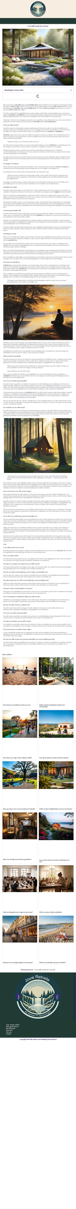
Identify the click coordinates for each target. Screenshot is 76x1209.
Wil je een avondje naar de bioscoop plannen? (17, 859)
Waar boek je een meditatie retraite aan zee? (17, 705)
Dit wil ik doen (10, 1056)
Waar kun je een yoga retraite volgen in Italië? (17, 758)
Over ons (9, 1059)
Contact (8, 1061)
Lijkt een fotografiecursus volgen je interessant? (18, 912)
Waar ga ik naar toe (27, 997)
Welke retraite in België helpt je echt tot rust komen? (55, 809)
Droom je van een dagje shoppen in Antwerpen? (18, 962)
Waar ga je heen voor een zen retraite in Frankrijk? (19, 809)
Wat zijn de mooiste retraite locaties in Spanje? (54, 758)
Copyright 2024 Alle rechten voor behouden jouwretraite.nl (38, 1067)
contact (57, 192)
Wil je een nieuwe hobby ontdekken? (50, 912)
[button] (38, 20)
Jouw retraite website (12, 1052)
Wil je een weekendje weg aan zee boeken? (52, 990)
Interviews (9, 1058)
